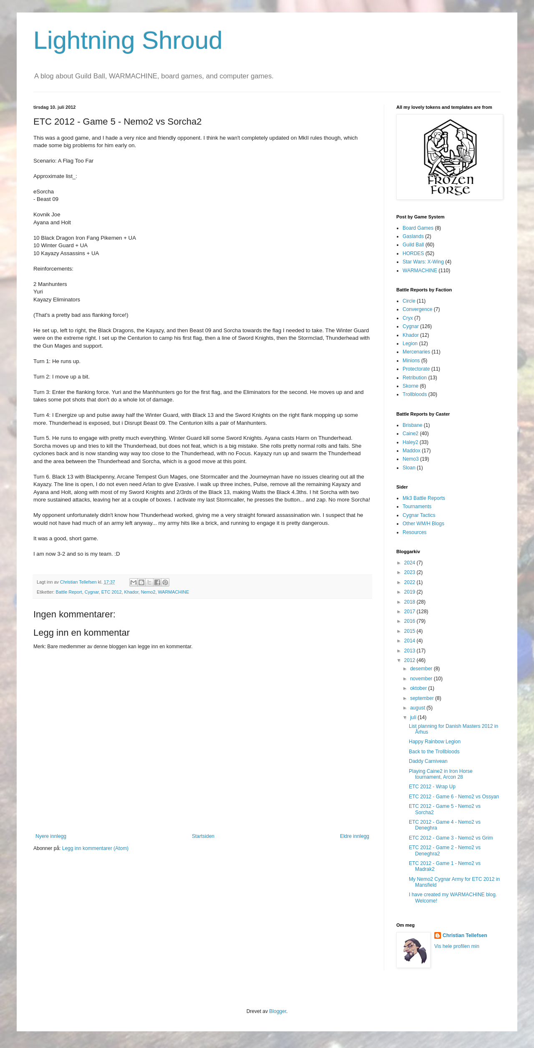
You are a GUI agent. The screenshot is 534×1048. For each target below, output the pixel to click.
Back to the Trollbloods (434, 752)
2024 (410, 563)
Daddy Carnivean (428, 761)
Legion (410, 343)
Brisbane (412, 425)
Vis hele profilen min (456, 946)
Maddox (412, 451)
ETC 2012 (111, 591)
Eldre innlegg (354, 836)
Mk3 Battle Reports (424, 498)
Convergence (417, 309)
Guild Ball (413, 245)
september (422, 698)
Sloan (409, 468)
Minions (411, 361)
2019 (410, 592)
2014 (410, 641)
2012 (410, 660)
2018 (410, 602)
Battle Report (69, 591)
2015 (410, 631)
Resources (414, 532)
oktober (419, 688)
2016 (410, 621)
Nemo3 (411, 459)
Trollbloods (415, 394)
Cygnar (92, 591)
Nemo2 (148, 591)
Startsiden (203, 836)
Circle (409, 301)
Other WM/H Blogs (423, 524)
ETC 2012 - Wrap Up (432, 787)
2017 (410, 611)
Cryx (408, 318)
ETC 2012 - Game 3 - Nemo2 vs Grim (451, 838)
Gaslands (413, 236)
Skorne (410, 386)
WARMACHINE (173, 591)
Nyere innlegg (50, 836)
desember (422, 669)
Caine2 (410, 433)
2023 (410, 572)
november (422, 679)
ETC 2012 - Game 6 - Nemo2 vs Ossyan (454, 797)
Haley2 (410, 442)
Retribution (415, 378)
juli (414, 717)
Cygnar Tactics (419, 515)
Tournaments (417, 506)
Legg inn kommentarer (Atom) (95, 848)
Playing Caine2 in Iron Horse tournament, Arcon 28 (441, 774)
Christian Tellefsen (465, 935)
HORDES (413, 253)
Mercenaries (416, 352)
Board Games (418, 228)
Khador (131, 591)
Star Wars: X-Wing (423, 262)
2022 (410, 582)
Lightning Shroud (128, 40)
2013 (410, 651)
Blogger (277, 1011)
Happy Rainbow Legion (435, 742)
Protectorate (416, 369)
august (418, 708)
